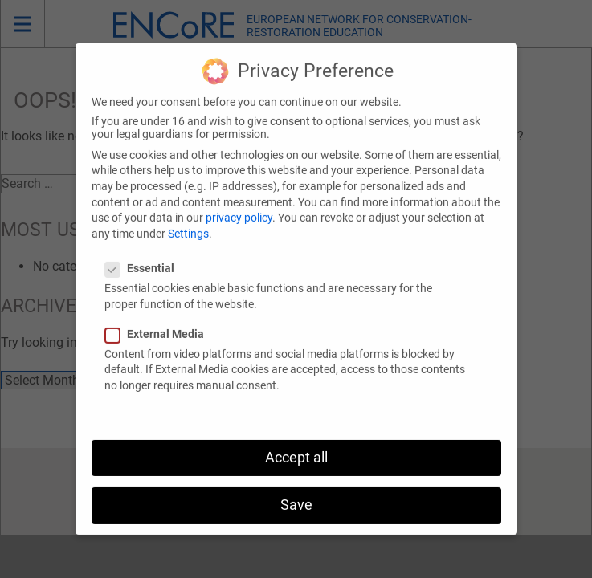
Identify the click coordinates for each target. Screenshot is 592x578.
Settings (188, 221)
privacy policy (239, 205)
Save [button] (296, 493)
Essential (144, 256)
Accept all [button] (296, 446)
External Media (159, 321)
